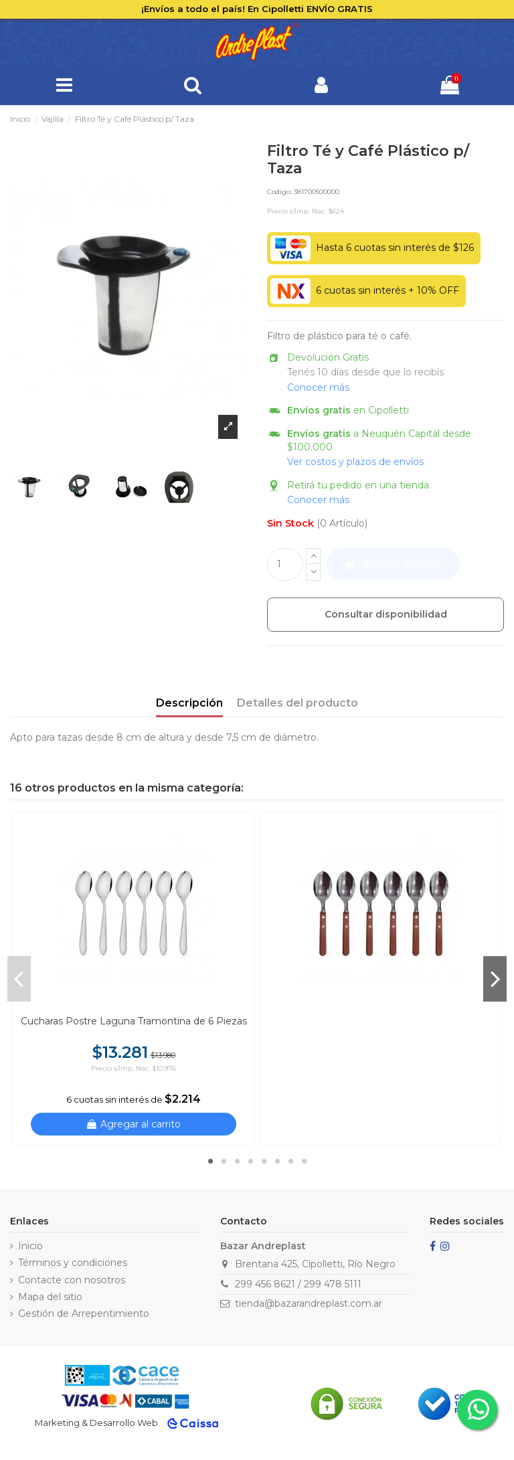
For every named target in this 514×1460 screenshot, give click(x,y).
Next (495, 979)
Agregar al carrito (393, 564)
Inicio (30, 1246)
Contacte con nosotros (71, 1280)
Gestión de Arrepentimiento (83, 1313)
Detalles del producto (297, 703)
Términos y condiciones (72, 1263)
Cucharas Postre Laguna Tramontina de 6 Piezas (134, 1021)
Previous (19, 979)
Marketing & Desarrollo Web (96, 1422)
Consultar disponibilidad (386, 614)
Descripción (189, 703)
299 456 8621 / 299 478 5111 (298, 1284)
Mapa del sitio (50, 1297)
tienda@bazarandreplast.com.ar (308, 1303)
